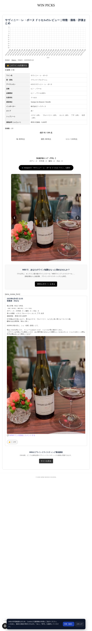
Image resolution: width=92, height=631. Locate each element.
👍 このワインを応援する (17, 65)
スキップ (79, 624)
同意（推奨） (67, 624)
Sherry (13, 60)
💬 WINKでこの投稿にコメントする (21, 583)
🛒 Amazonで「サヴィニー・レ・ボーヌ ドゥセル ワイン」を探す (46, 315)
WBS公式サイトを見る (46, 432)
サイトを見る (46, 608)
